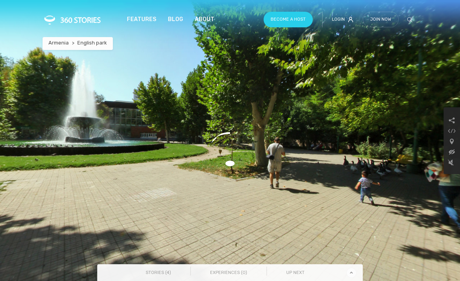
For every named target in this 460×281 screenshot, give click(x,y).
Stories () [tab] (158, 272)
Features (141, 19)
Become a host (288, 19)
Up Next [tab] (295, 272)
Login (342, 19)
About (204, 19)
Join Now (380, 19)
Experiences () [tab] (228, 272)
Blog (175, 19)
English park (92, 43)
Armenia (58, 43)
